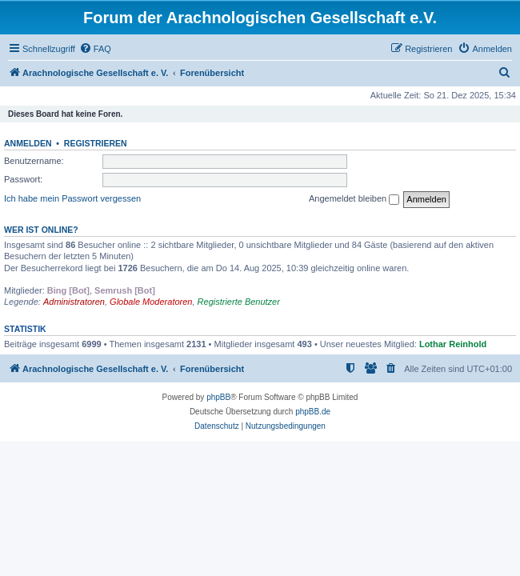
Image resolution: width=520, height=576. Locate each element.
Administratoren (74, 301)
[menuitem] (95, 48)
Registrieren (95, 143)
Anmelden (28, 143)
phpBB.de (312, 411)
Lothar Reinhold (452, 344)
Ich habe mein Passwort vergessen (72, 198)
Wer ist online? (41, 229)
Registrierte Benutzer (239, 301)
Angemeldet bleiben (354, 199)
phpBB (218, 397)
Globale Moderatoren (151, 301)
